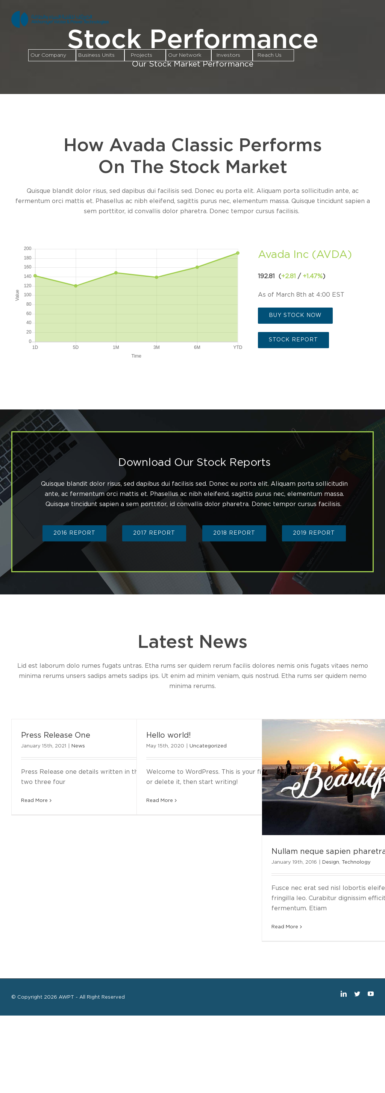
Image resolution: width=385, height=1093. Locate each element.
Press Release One (55, 735)
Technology (356, 862)
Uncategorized (208, 746)
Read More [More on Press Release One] (34, 800)
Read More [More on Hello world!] (159, 800)
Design (330, 862)
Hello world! (168, 735)
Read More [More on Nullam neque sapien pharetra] (284, 927)
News (78, 746)
